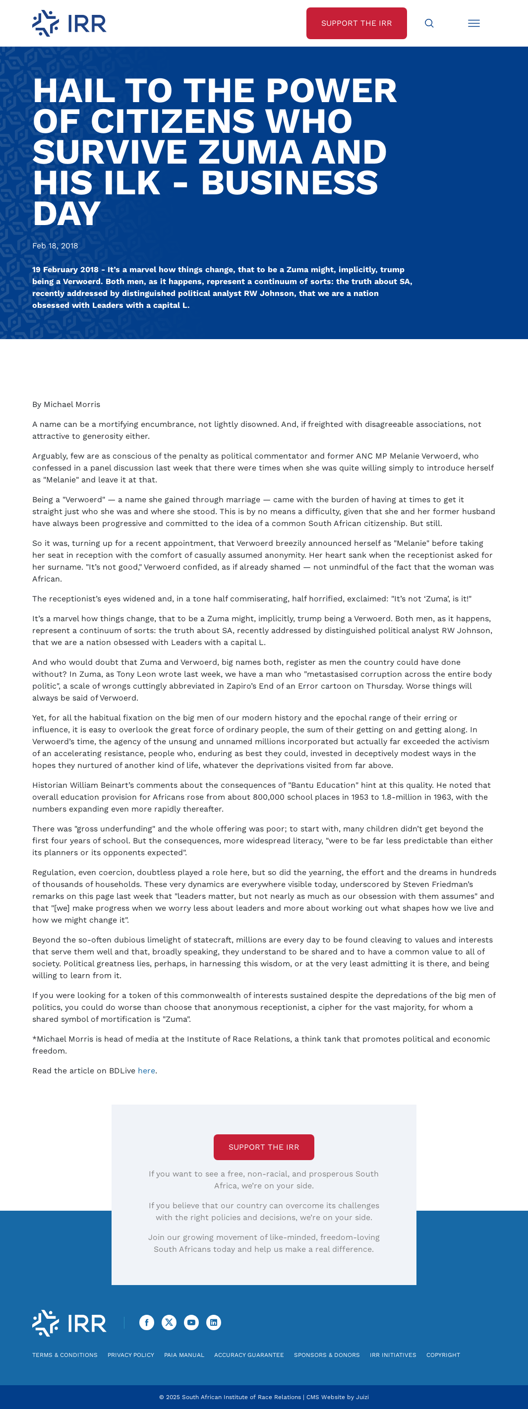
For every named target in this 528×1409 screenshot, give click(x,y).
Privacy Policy (131, 1354)
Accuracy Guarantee (249, 1354)
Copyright (443, 1354)
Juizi (362, 1397)
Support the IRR (264, 1147)
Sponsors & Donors (327, 1354)
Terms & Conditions (65, 1354)
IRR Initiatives (393, 1354)
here (146, 1070)
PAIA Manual (184, 1354)
